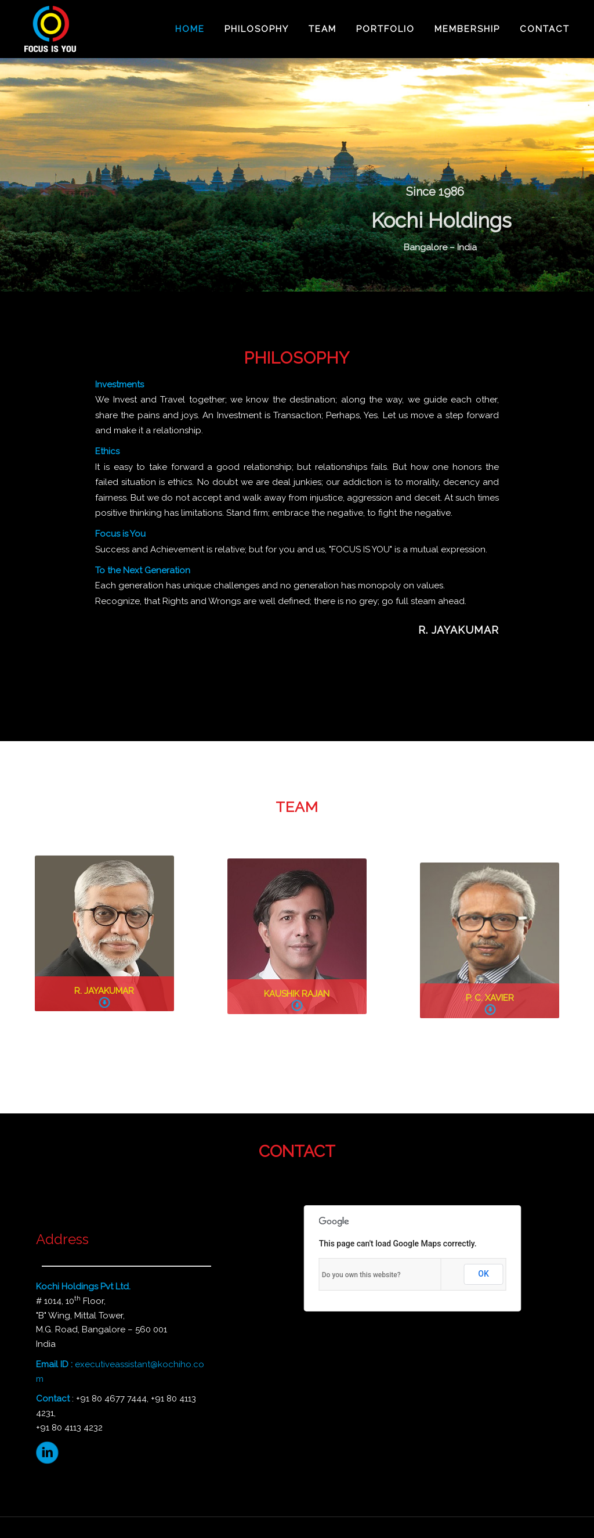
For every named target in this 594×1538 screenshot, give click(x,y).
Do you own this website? (361, 1275)
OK (483, 1273)
